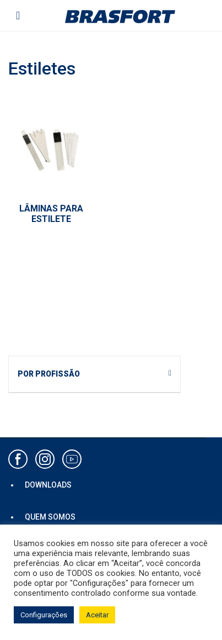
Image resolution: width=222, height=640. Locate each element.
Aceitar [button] (97, 615)
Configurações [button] (43, 615)
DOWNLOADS (48, 484)
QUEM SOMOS (50, 516)
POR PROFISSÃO (49, 373)
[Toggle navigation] (18, 15)
